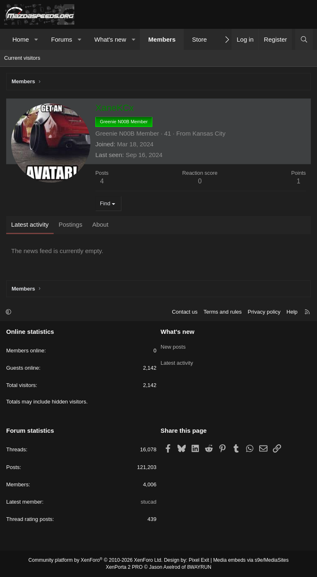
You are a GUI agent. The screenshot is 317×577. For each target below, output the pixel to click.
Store (199, 39)
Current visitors (22, 58)
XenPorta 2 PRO (124, 567)
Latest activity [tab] (30, 224)
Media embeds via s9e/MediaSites (251, 560)
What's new (110, 39)
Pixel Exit (199, 560)
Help (292, 312)
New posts (173, 345)
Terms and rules (222, 312)
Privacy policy (264, 312)
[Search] (304, 39)
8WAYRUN (199, 567)
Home (20, 39)
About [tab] (100, 224)
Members (161, 39)
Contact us (184, 312)
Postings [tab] (71, 224)
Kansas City (208, 133)
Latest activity (177, 360)
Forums (61, 39)
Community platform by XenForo (95, 560)
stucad (148, 502)
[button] (36, 39)
